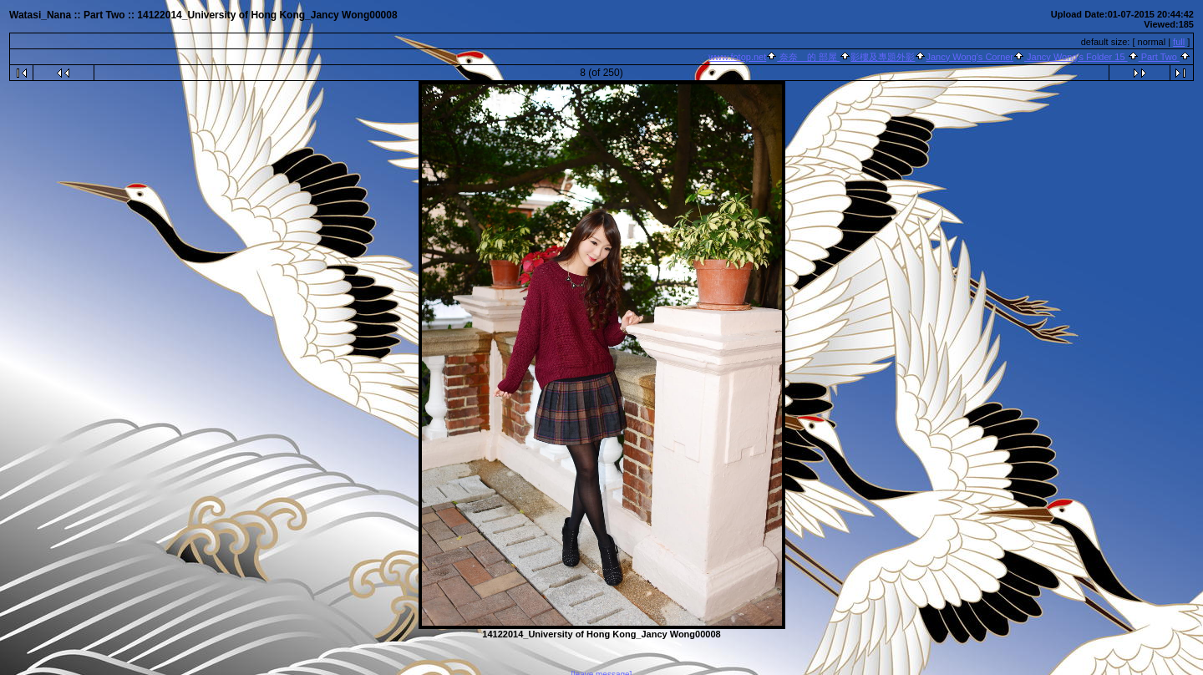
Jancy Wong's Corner (969, 57)
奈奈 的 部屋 (808, 57)
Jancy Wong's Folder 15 (1076, 57)
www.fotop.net (737, 57)
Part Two (1159, 57)
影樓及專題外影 (882, 57)
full (1179, 42)
